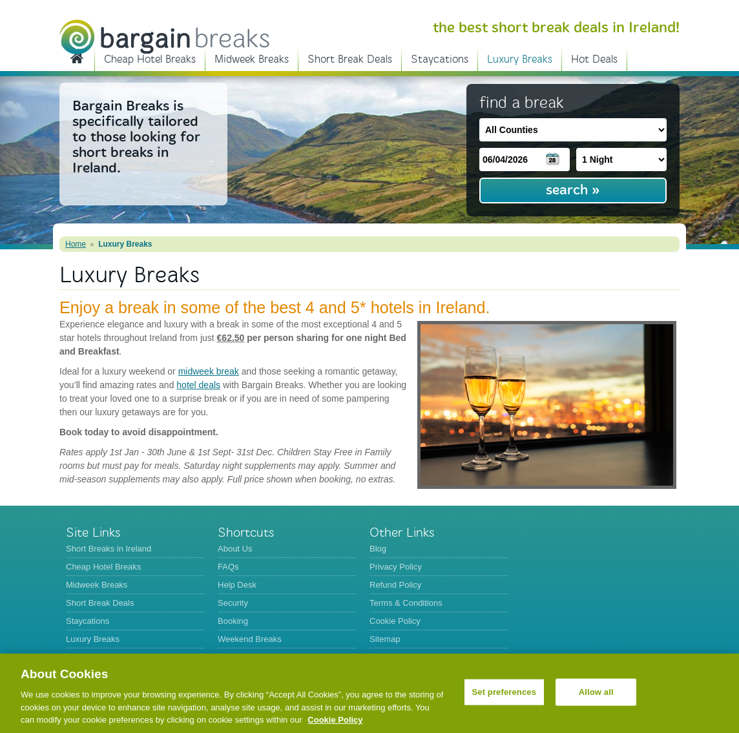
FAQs (228, 567)
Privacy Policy (396, 567)
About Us (235, 548)
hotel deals (198, 385)
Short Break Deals (349, 59)
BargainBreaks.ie (164, 36)
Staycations (439, 59)
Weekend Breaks (250, 639)
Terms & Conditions (406, 603)
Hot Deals (594, 59)
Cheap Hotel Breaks (150, 59)
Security (233, 603)
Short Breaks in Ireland (76, 57)
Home (75, 244)
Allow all (596, 692)
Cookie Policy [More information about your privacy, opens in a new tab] (334, 720)
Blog (378, 548)
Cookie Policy (395, 621)
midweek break (208, 371)
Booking (233, 621)
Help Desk (237, 585)
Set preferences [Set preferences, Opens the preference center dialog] (504, 692)
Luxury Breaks (519, 59)
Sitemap (385, 639)
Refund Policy (395, 585)
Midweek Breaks (251, 59)
